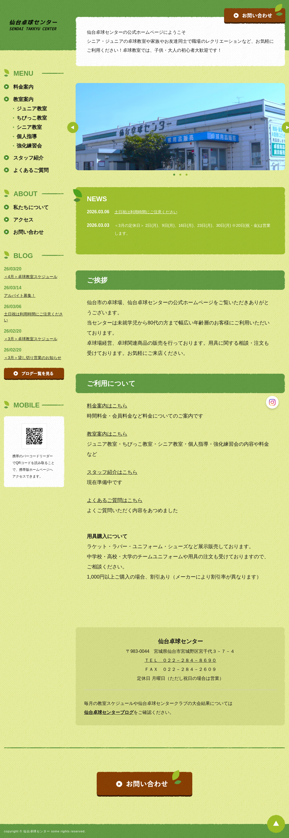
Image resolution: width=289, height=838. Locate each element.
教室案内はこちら (107, 434)
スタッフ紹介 (28, 158)
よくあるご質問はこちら (115, 500)
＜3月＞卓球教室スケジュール (30, 339)
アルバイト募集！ (19, 295)
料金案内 (23, 87)
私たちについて (31, 207)
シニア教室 (29, 127)
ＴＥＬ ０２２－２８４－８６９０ (180, 660)
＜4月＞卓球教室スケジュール (30, 276)
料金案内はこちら (107, 406)
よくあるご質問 (31, 170)
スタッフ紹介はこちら (112, 472)
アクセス (23, 220)
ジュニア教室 (32, 108)
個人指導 (27, 136)
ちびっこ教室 (32, 118)
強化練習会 (29, 146)
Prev (72, 127)
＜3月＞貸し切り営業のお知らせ (32, 357)
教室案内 (23, 99)
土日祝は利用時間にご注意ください (145, 212)
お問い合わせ (28, 232)
